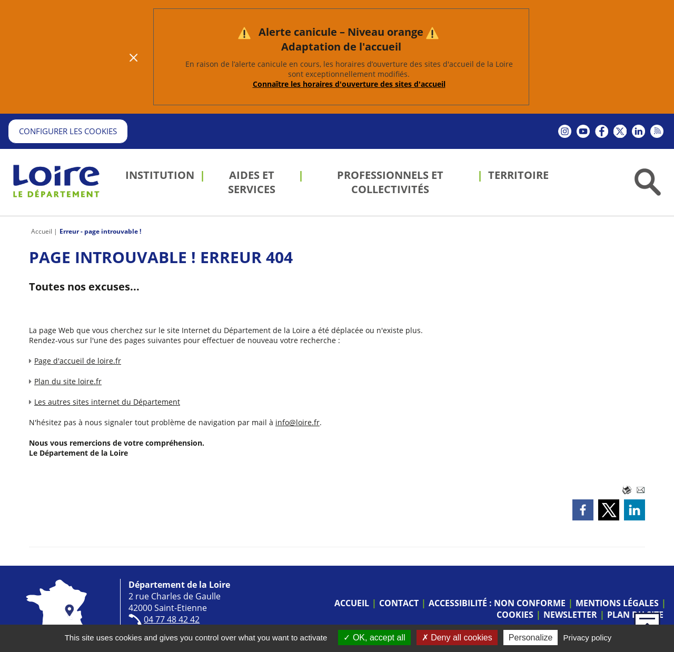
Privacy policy (587, 637)
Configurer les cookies (68, 131)
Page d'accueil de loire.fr (77, 361)
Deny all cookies (457, 637)
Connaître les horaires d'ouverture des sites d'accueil (349, 84)
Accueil (41, 231)
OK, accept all (374, 637)
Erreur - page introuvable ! (100, 231)
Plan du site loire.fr (68, 381)
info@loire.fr (297, 422)
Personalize (531, 637)
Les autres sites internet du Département (107, 402)
